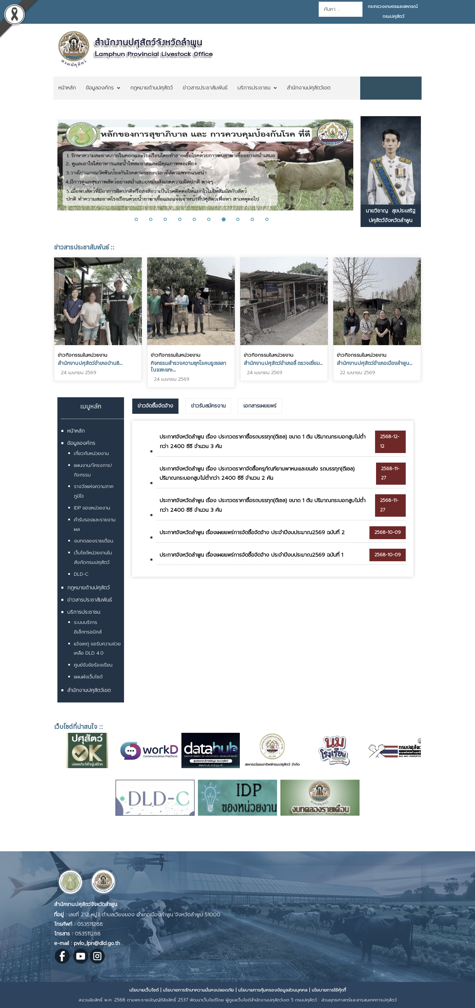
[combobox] (341, 9)
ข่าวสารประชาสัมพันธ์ (89, 600)
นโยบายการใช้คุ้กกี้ (329, 990)
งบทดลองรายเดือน (93, 540)
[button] (140, 219)
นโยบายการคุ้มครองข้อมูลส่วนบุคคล (272, 990)
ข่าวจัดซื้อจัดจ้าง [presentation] (155, 406)
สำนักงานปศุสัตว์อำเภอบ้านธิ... (90, 363)
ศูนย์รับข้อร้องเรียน (93, 665)
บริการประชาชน (83, 612)
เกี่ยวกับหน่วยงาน (91, 453)
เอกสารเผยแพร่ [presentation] (259, 406)
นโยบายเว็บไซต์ (144, 990)
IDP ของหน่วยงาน (92, 507)
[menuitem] (67, 88)
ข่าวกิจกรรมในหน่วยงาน (82, 355)
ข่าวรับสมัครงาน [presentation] (208, 406)
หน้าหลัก (76, 431)
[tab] (155, 406)
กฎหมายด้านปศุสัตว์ (88, 588)
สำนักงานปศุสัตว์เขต (89, 690)
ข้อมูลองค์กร (81, 443)
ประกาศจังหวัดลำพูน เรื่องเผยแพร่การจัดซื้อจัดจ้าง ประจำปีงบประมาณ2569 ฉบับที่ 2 (252, 533)
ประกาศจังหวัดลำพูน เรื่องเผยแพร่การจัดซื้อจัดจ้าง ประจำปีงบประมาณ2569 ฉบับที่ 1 (251, 555)
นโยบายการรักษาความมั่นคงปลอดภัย (198, 990)
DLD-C (81, 574)
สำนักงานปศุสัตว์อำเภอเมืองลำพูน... (374, 363)
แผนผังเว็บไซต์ (88, 676)
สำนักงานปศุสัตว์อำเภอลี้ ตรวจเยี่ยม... (283, 363)
